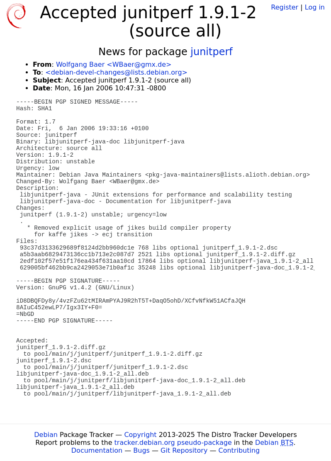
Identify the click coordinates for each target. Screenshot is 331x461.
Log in (315, 7)
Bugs (141, 450)
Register (284, 7)
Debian (46, 435)
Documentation (96, 450)
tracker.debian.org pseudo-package (173, 442)
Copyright (140, 435)
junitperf (211, 52)
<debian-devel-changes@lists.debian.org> (116, 72)
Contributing (239, 450)
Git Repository (184, 450)
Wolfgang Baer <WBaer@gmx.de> (114, 64)
